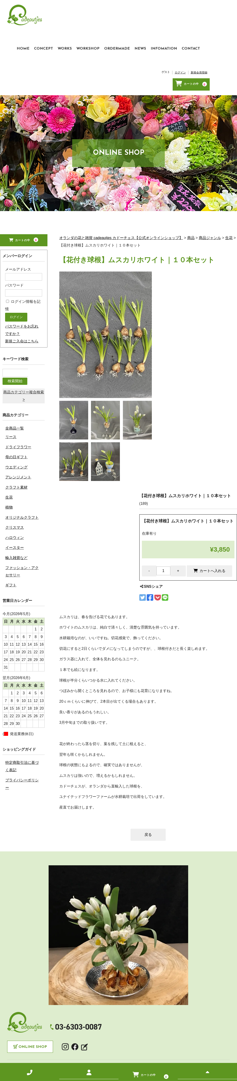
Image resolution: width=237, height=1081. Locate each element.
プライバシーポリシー (22, 722)
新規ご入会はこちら (21, 289)
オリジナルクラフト (22, 456)
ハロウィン (14, 476)
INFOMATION (191, 11)
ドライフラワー (18, 386)
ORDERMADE (144, 11)
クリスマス (14, 466)
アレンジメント (18, 416)
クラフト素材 (16, 426)
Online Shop (33, 1008)
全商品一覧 (14, 367)
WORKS (92, 11)
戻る (148, 796)
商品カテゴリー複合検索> (23, 335)
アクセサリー (74, 1042)
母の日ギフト (16, 396)
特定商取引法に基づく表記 (22, 705)
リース (10, 376)
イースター (14, 486)
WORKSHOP (115, 11)
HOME (50, 11)
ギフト (10, 524)
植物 (9, 446)
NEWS (168, 11)
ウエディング (16, 406)
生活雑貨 (128, 1042)
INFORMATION (114, 1035)
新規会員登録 (219, 20)
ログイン (200, 20)
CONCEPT (71, 11)
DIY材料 (144, 1042)
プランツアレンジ (47, 1042)
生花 (9, 436)
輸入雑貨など (16, 497)
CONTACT (218, 11)
